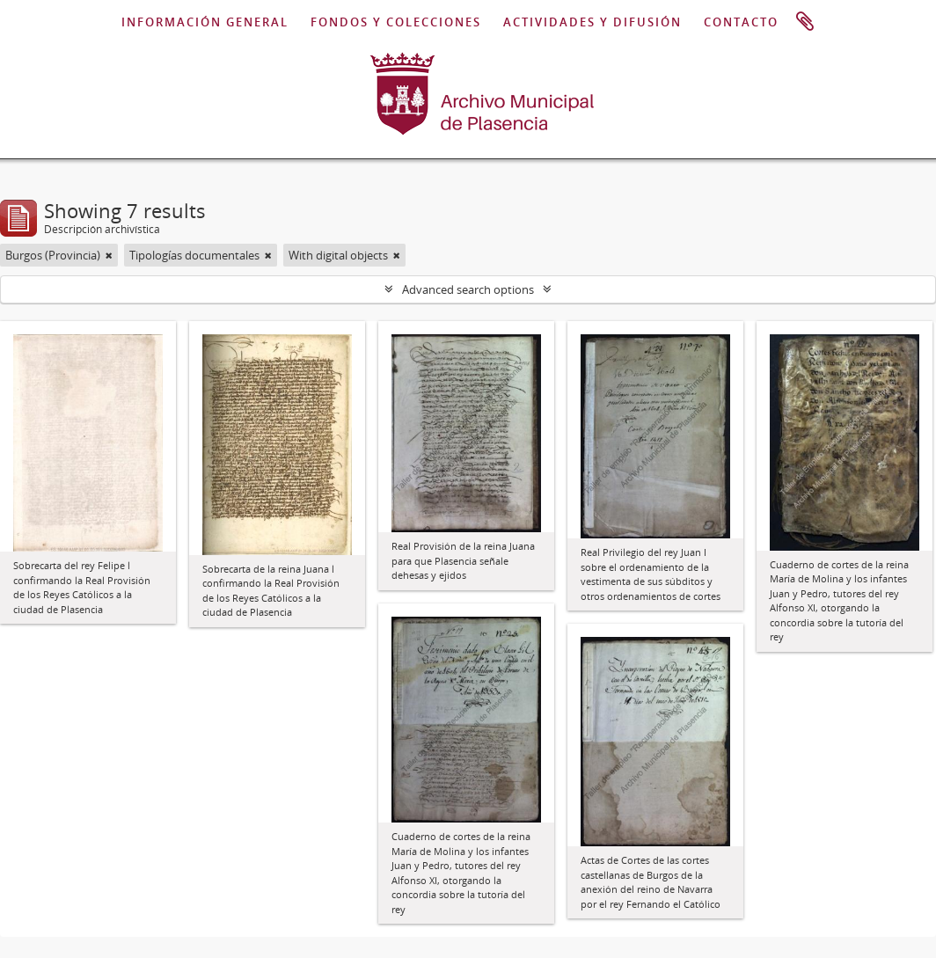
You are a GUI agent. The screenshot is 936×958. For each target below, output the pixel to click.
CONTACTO (741, 22)
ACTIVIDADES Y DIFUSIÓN (592, 22)
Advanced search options (468, 289)
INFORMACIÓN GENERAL (205, 22)
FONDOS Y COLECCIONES (396, 22)
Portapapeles (805, 22)
